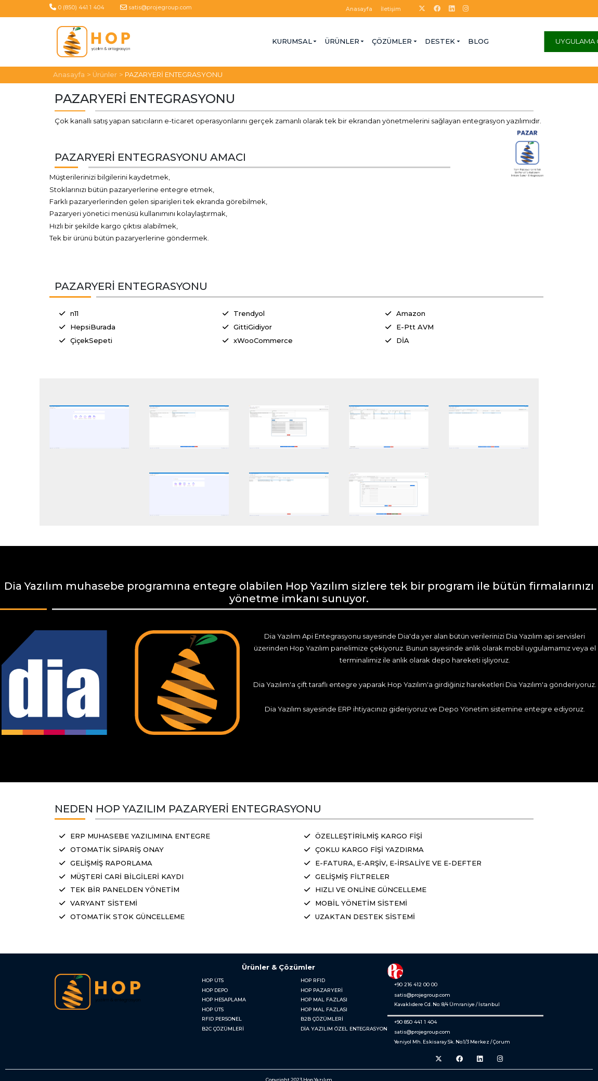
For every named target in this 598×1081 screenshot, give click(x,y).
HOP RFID (311, 980)
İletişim (391, 9)
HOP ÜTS (212, 980)
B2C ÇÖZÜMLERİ (221, 1025)
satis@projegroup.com (160, 7)
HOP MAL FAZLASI (322, 998)
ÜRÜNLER (253, 41)
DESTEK (351, 41)
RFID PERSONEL (220, 1016)
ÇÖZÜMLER (303, 41)
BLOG (389, 41)
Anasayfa (359, 9)
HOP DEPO (214, 988)
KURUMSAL (203, 41)
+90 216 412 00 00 (413, 984)
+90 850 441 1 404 (413, 1021)
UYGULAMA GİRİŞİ (497, 41)
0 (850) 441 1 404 (81, 7)
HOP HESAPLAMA (222, 998)
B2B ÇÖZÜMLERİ (320, 1016)
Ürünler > (108, 74)
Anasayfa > (72, 74)
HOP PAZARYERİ (320, 988)
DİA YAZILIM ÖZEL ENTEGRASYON (341, 1025)
